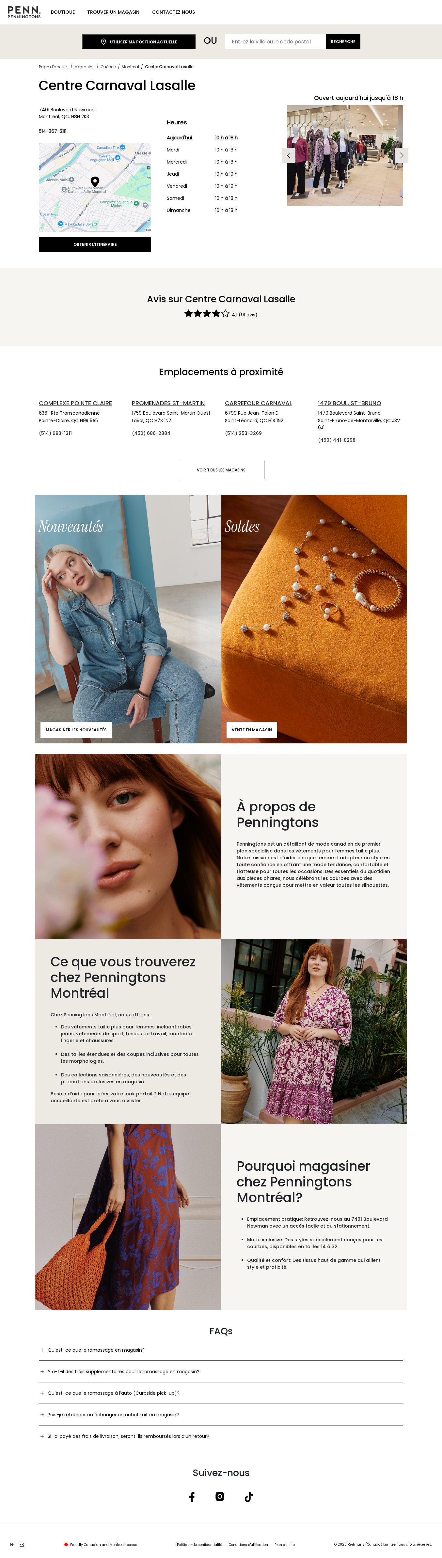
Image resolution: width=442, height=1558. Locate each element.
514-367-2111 (52, 131)
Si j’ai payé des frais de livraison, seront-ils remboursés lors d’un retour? (128, 1436)
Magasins (84, 67)
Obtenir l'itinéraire (95, 244)
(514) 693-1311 (55, 433)
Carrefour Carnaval (258, 403)
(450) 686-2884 (151, 433)
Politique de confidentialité (199, 1544)
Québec (108, 67)
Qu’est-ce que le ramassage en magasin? (96, 1350)
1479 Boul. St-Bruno (349, 403)
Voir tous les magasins (221, 470)
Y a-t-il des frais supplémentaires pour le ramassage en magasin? (123, 1371)
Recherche (343, 41)
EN (12, 1544)
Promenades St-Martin (168, 403)
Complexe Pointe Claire (75, 403)
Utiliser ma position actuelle (138, 42)
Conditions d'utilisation (248, 1544)
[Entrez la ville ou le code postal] (275, 41)
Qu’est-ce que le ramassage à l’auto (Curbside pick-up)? (114, 1393)
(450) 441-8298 (336, 440)
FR (22, 1544)
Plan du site (285, 1544)
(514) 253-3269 (243, 433)
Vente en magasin (252, 730)
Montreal (130, 67)
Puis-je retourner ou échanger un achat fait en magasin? (113, 1414)
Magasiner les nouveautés (76, 730)
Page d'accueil (54, 67)
